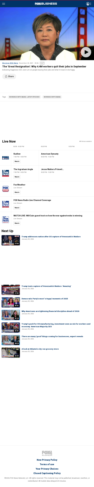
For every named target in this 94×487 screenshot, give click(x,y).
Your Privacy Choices (47, 469)
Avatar (88, 3)
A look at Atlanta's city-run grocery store (40, 349)
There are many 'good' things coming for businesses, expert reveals (52, 336)
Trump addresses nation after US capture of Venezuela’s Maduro (51, 237)
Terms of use (47, 464)
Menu (3, 4)
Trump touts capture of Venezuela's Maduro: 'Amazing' (46, 286)
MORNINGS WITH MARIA (52, 97)
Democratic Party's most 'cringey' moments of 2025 (45, 299)
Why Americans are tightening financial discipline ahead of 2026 (50, 311)
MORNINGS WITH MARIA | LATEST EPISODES (24, 97)
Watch (17, 161)
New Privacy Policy (47, 460)
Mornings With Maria (10, 63)
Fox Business (46, 4)
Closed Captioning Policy (47, 473)
